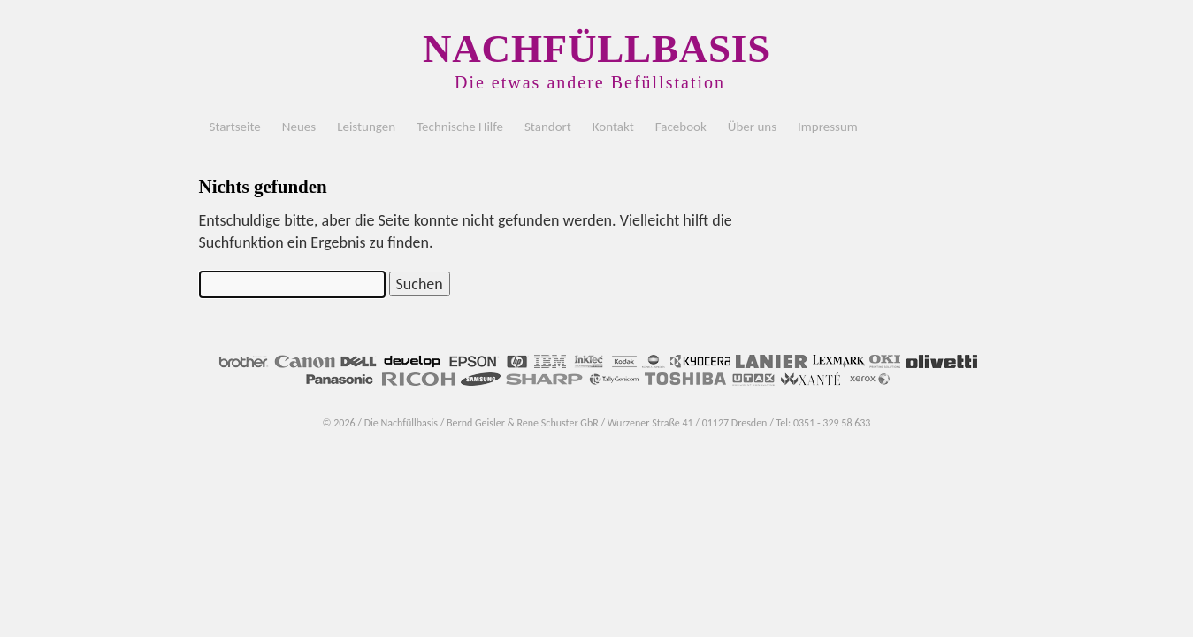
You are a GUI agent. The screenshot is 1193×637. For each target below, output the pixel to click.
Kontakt (613, 126)
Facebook (681, 126)
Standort (547, 126)
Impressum (828, 126)
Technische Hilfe (460, 126)
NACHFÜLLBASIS (596, 49)
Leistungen (366, 126)
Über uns (752, 126)
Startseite (235, 126)
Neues (299, 126)
